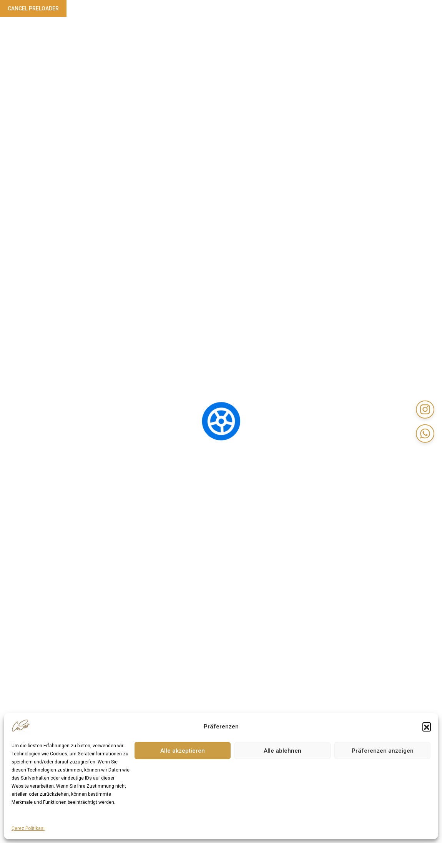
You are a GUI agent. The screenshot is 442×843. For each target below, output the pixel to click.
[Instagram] (424, 409)
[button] (426, 726)
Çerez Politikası (28, 828)
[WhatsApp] (424, 434)
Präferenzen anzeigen (383, 750)
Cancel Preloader (33, 8)
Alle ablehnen (282, 750)
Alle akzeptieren (182, 750)
